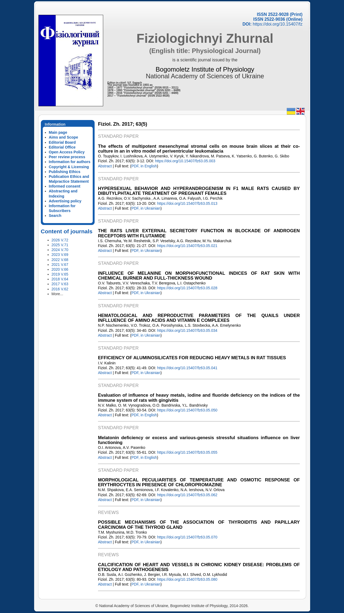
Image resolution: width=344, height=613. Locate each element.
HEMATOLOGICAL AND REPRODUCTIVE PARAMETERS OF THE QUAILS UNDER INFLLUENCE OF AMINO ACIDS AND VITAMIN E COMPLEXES (199, 318)
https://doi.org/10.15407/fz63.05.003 (185, 161)
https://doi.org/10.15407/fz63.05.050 (187, 410)
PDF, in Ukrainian (145, 208)
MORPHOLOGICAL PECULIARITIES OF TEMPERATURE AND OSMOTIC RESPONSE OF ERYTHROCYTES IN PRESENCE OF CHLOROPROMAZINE (199, 482)
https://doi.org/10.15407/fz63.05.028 (187, 288)
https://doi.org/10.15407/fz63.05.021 (187, 246)
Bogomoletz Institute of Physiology (205, 69)
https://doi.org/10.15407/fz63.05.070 (187, 537)
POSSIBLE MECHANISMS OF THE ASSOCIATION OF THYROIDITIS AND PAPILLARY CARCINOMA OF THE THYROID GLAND (199, 525)
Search (55, 215)
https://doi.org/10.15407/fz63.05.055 (187, 452)
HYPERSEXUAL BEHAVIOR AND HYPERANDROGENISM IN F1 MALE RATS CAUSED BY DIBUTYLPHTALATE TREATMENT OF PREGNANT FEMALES (199, 191)
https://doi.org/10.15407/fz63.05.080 (187, 579)
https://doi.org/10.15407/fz (277, 24)
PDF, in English (144, 166)
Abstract (105, 166)
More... (57, 294)
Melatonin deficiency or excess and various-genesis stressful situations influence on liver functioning (199, 440)
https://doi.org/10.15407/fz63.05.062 (187, 495)
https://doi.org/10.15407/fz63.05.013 (187, 203)
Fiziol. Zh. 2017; (116, 124)
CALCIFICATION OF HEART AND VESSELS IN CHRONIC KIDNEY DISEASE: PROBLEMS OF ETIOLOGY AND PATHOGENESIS (199, 567)
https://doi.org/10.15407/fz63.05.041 (187, 368)
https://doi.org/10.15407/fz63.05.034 (187, 330)
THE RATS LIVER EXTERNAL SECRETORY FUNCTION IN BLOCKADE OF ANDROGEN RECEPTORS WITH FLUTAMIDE (199, 233)
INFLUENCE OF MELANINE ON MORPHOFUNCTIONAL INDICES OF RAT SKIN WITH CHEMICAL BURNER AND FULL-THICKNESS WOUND (199, 276)
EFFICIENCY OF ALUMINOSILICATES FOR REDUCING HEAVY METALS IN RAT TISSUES (192, 357)
